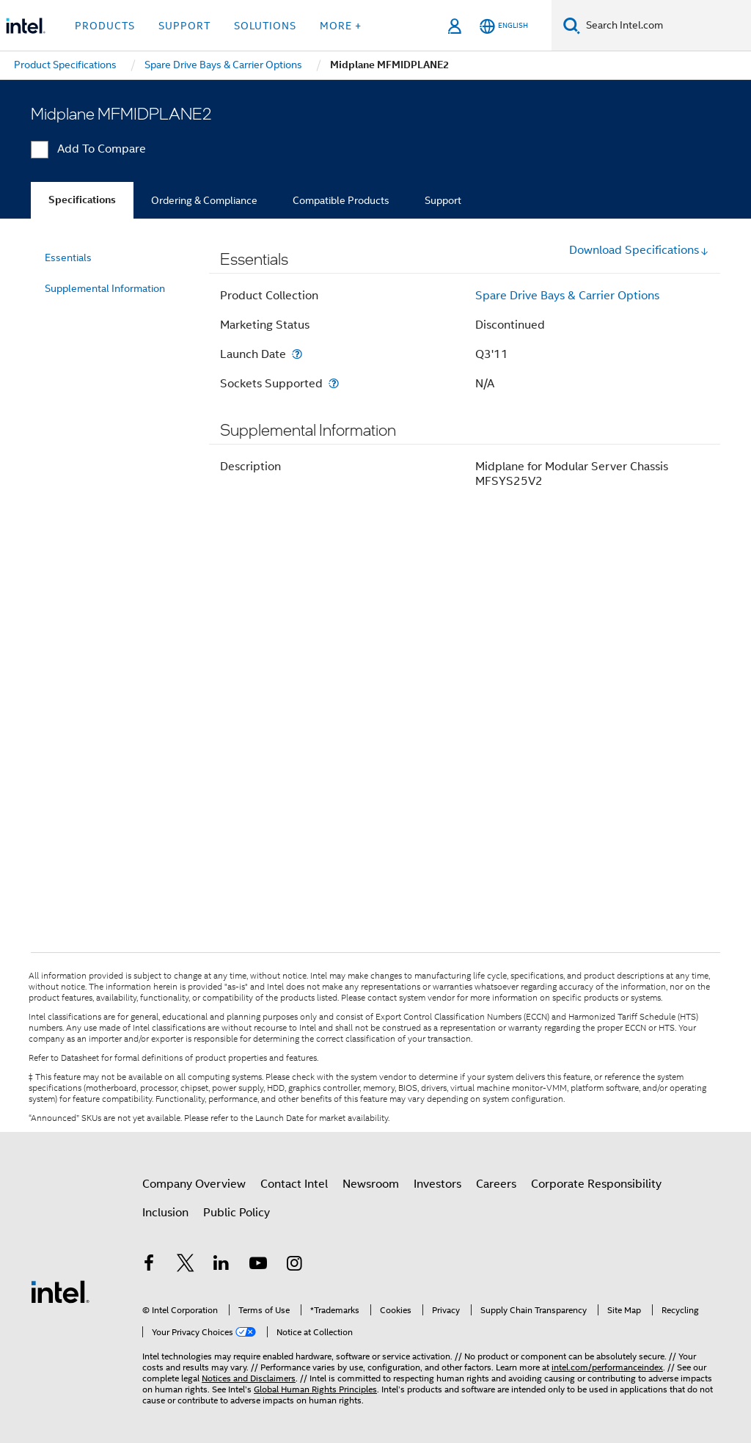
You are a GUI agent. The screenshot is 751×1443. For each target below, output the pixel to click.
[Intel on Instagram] (294, 1265)
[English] (504, 26)
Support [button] (184, 25)
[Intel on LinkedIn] (221, 1265)
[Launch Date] (297, 354)
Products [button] (105, 25)
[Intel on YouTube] (258, 1265)
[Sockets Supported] (334, 383)
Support (443, 200)
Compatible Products (341, 200)
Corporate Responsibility (596, 1184)
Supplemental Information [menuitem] (105, 288)
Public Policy (236, 1212)
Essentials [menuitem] (68, 257)
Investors (437, 1184)
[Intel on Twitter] (185, 1265)
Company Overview (194, 1184)
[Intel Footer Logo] (60, 1291)
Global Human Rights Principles (315, 1389)
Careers (496, 1184)
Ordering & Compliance (204, 200)
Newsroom (370, 1184)
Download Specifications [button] (639, 250)
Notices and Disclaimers (249, 1378)
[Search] (571, 25)
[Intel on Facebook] (148, 1265)
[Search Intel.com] (665, 25)
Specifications (82, 200)
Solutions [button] (265, 25)
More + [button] (341, 25)
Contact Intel (294, 1184)
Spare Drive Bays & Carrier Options (567, 295)
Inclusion (165, 1212)
